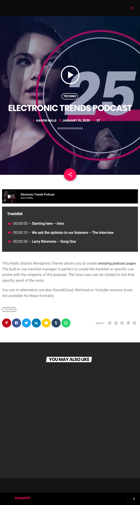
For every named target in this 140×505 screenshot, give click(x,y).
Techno (69, 96)
